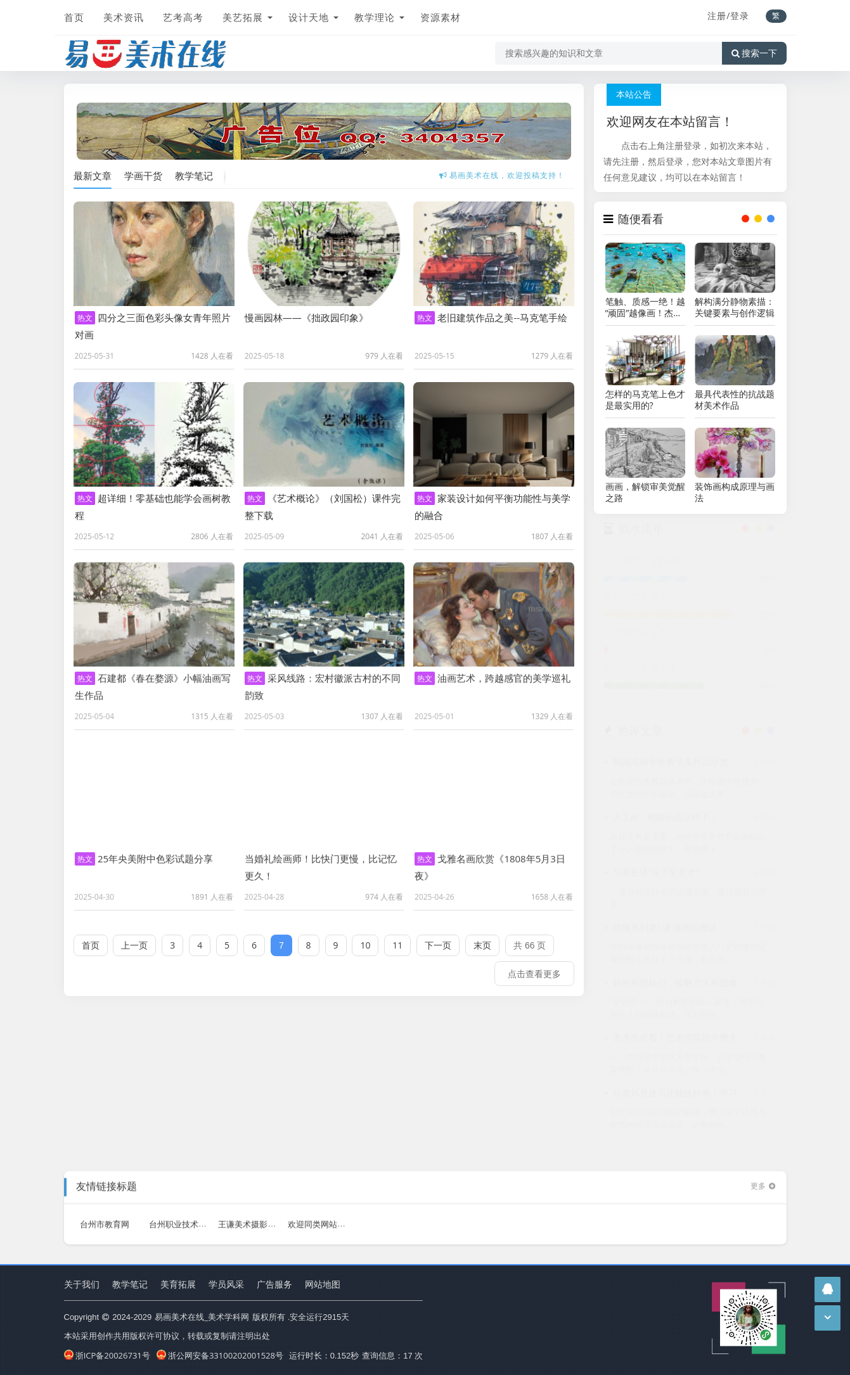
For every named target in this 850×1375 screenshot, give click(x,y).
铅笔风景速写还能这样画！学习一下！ (688, 1096)
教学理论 (374, 17)
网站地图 (322, 1284)
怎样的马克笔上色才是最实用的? (645, 399)
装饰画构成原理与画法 (735, 492)
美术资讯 (123, 17)
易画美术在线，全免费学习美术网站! (502, 174)
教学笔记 (194, 175)
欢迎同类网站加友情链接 (333, 1216)
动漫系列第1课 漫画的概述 (665, 930)
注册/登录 (728, 16)
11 (397, 937)
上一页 (134, 937)
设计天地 (308, 17)
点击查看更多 (534, 965)
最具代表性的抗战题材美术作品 (735, 399)
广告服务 (274, 1284)
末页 (482, 937)
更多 (763, 1177)
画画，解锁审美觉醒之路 (645, 492)
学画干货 (143, 175)
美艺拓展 (242, 17)
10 (365, 937)
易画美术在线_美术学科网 (202, 1316)
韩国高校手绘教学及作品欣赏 (670, 765)
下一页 (438, 937)
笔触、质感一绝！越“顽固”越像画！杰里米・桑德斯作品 (645, 307)
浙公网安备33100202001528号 (220, 1355)
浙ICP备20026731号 (107, 1355)
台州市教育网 (104, 1216)
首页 (74, 17)
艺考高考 (183, 17)
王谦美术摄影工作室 (255, 1216)
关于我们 (82, 1284)
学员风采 (226, 1284)
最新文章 (93, 175)
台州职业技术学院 (182, 1216)
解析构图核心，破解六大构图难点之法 (688, 986)
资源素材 (440, 17)
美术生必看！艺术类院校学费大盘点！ (688, 1041)
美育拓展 (178, 1284)
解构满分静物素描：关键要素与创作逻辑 (735, 307)
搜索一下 (754, 53)
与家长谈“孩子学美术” (656, 875)
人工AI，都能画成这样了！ (666, 820)
